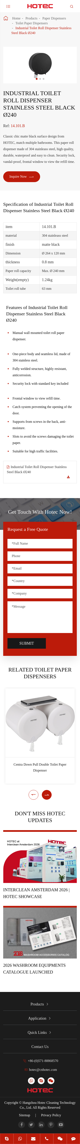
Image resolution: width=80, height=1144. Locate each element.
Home (16, 18)
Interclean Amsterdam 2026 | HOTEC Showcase (36, 893)
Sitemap (24, 1115)
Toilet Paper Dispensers (31, 23)
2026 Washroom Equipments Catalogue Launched (34, 968)
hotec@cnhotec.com (43, 1069)
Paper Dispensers (54, 18)
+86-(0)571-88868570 (43, 1061)
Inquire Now (21, 176)
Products (31, 18)
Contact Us (40, 1047)
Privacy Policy (51, 1115)
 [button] (33, 794)
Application (37, 1018)
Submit (26, 643)
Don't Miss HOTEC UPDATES (40, 816)
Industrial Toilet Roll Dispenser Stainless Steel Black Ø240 (37, 469)
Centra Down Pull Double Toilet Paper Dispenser (40, 767)
